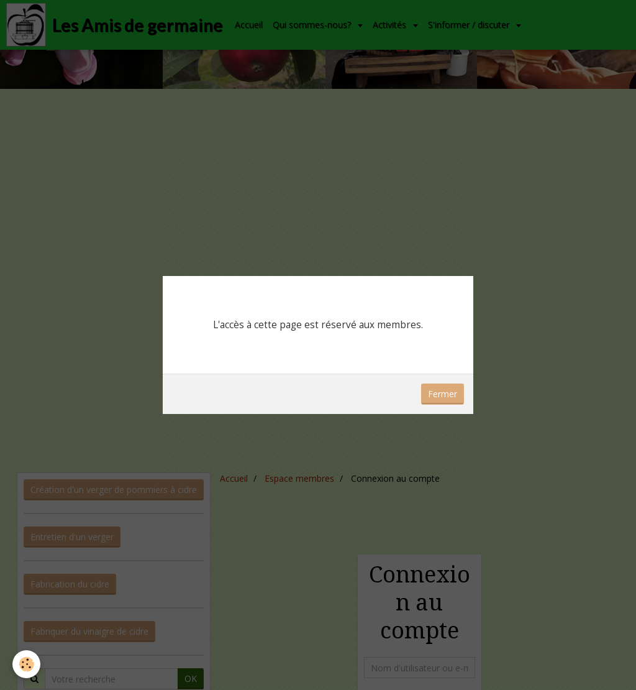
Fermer (442, 394)
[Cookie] (26, 664)
